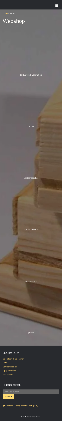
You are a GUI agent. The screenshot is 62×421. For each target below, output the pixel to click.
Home (5, 13)
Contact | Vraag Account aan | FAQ (20, 405)
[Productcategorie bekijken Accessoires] (31, 261)
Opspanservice (9, 370)
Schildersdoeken (10, 366)
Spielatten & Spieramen (13, 359)
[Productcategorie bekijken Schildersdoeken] (31, 157)
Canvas (6, 362)
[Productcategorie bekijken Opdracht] (31, 312)
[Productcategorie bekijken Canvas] (31, 106)
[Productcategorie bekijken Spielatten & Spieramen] (31, 54)
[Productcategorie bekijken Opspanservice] (31, 209)
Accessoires (8, 374)
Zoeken (9, 396)
